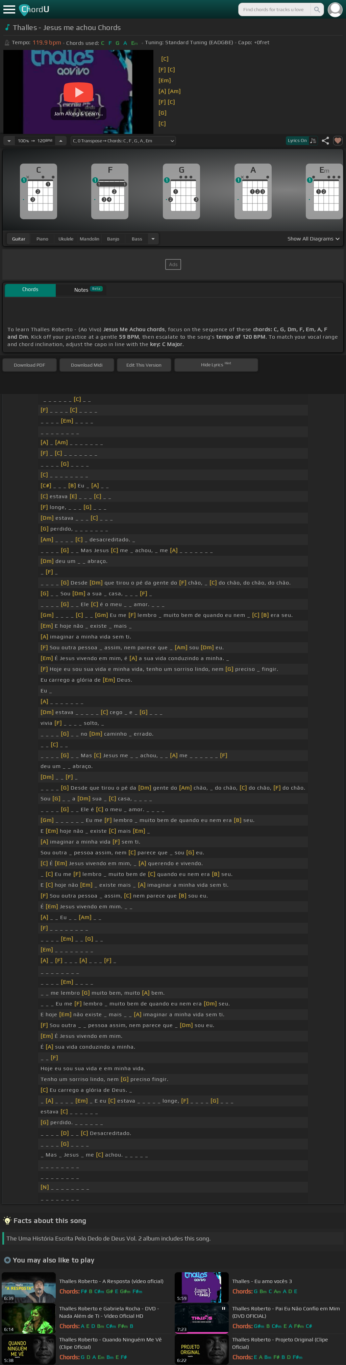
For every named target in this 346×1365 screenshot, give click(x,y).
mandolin (89, 238)
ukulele (65, 238)
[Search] (317, 9)
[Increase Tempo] (61, 140)
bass (137, 238)
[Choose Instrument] (153, 238)
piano (42, 238)
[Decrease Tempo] (9, 140)
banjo (113, 238)
